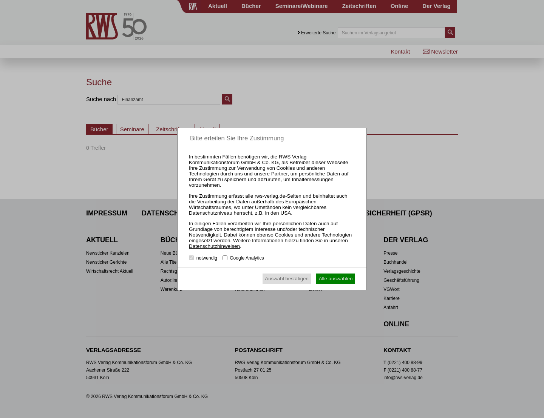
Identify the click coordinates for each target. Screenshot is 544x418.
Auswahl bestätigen (287, 278)
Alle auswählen (336, 278)
